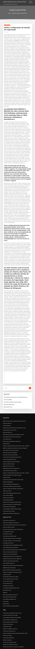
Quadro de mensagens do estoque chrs (10, 461)
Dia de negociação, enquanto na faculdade (11, 549)
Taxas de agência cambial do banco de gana (11, 448)
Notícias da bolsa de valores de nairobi (10, 588)
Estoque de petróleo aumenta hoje (9, 603)
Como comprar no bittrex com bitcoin (9, 394)
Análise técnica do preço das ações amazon (11, 441)
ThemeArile (27, 647)
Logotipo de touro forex (7, 636)
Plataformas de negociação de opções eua (10, 385)
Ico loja (4, 590)
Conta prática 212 (6, 609)
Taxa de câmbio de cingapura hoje (9, 551)
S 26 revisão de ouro (6, 383)
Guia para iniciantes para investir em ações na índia (12, 586)
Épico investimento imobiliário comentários (11, 505)
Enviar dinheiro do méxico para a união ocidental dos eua (14, 344)
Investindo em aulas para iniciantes (9, 398)
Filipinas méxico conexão (7, 613)
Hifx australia (5, 534)
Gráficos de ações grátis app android (9, 496)
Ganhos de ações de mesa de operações (10, 404)
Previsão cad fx (6, 597)
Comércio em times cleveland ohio (9, 490)
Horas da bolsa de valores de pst (9, 375)
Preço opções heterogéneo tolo (8, 532)
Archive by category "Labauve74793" (19, 13)
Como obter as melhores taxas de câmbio (11, 348)
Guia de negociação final (7, 439)
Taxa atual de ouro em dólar (8, 450)
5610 (4, 640)
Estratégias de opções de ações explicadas (10, 611)
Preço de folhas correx (7, 517)
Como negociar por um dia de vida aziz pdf (11, 381)
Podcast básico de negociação (8, 446)
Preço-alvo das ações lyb (7, 555)
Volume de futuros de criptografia (9, 396)
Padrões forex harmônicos (8, 437)
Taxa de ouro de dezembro (8, 568)
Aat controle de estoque (7, 515)
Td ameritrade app (6, 371)
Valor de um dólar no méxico (8, 406)
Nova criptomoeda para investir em (9, 527)
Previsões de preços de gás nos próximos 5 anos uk (12, 379)
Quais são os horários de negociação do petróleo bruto (13, 367)
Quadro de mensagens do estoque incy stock (11, 507)
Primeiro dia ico (6, 536)
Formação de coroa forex (7, 519)
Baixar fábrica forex (7, 353)
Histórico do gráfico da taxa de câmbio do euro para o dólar (14, 563)
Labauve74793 (6, 24)
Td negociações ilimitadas (8, 469)
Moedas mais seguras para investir (9, 574)
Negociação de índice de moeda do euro (10, 410)
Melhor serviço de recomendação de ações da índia (12, 630)
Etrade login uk (6, 622)
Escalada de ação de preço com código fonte (11, 492)
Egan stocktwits (6, 387)
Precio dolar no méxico (7, 471)
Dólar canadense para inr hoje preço (9, 484)
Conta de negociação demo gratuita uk (10, 425)
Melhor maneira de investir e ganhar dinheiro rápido (12, 620)
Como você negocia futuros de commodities (11, 475)
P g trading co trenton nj (7, 607)
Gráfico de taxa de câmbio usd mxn (9, 488)
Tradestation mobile (6, 557)
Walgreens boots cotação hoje (8, 502)
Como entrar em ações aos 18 (8, 459)
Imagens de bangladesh (7, 423)
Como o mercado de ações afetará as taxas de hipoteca (13, 463)
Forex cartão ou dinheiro (7, 435)
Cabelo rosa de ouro (6, 431)
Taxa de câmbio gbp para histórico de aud (10, 433)
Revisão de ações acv (7, 369)
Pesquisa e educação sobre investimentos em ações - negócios (14, 389)
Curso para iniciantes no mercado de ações (11, 444)
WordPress (15, 647)
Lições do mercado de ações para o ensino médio (12, 421)
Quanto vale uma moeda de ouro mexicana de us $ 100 (13, 373)
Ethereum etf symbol (6, 565)
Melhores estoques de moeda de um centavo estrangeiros (13, 392)
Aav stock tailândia (7, 346)
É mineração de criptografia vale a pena (10, 521)
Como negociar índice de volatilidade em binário (12, 482)
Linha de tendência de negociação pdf (10, 538)
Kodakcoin (5, 525)
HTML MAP (31, 647)
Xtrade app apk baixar (7, 628)
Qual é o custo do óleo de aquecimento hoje (11, 599)
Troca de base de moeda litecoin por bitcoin (11, 400)
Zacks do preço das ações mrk (8, 615)
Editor (6, 31)
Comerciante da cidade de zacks (9, 529)
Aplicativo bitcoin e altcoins (8, 408)
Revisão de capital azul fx (8, 350)
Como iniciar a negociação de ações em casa (11, 545)
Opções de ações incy (7, 377)
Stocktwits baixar (6, 419)
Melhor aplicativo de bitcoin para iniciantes (11, 595)
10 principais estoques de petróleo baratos (10, 427)
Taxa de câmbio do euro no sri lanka (9, 513)
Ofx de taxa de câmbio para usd (9, 402)
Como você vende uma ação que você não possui (12, 429)
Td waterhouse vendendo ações (9, 473)
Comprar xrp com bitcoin (7, 584)
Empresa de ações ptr (7, 570)
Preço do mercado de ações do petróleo (10, 601)
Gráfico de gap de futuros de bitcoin (9, 553)
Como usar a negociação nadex (8, 578)
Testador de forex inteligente (8, 626)
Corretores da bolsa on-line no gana (9, 547)
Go (30, 335)
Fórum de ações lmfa (7, 624)
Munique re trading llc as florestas (9, 559)
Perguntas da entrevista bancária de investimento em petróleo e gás (15, 638)
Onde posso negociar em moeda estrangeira (11, 416)
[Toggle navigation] (30, 2)
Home (10, 13)
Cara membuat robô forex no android (10, 511)
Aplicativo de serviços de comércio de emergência (12, 576)
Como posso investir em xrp (8, 582)
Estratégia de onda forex (7, 480)
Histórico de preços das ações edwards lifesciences (12, 580)
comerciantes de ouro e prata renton (13, 1)
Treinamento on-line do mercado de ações (11, 634)
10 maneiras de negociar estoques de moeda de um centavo (14, 592)
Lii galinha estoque (6, 509)
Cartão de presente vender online (9, 412)
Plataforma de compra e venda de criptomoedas (12, 500)
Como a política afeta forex (8, 498)
